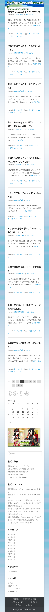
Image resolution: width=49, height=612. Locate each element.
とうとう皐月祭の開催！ (16, 474)
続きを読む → (21, 140)
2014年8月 (11, 548)
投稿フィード (12, 586)
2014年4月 (11, 559)
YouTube (26, 393)
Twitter (15, 393)
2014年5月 (11, 557)
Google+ (21, 393)
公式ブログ (17, 605)
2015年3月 (11, 543)
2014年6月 (11, 554)
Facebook (10, 393)
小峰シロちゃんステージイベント (19, 466)
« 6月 (9, 423)
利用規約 (16, 599)
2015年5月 (11, 537)
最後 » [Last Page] (19, 385)
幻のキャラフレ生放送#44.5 (17, 477)
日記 (11, 36)
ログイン (11, 583)
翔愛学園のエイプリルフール (18, 489)
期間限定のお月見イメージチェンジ (24, 12)
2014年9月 (11, 545)
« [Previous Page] (13, 381)
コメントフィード (14, 589)
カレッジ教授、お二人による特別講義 (21, 469)
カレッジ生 (29, 14)
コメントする (18, 36)
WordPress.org (13, 591)
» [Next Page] (13, 385)
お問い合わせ (30, 605)
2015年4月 (11, 540)
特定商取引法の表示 (29, 599)
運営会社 (34, 602)
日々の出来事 (18, 34)
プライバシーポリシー (19, 602)
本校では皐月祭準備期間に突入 (19, 472)
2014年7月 (11, 551)
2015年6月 (11, 534)
